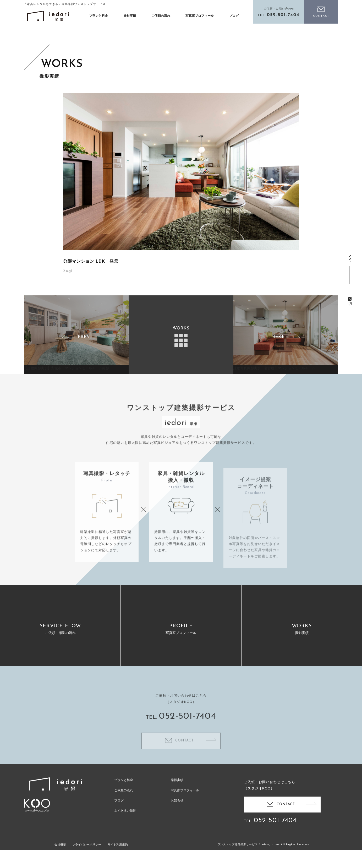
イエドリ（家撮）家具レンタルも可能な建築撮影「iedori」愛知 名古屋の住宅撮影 (48, 16)
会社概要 (60, 844)
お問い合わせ (321, 12)
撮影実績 (129, 16)
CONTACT (286, 804)
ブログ (234, 16)
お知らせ (177, 800)
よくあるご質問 (125, 811)
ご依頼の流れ (160, 16)
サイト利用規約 (118, 844)
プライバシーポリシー (86, 844)
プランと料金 (98, 16)
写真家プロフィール (199, 16)
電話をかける (278, 12)
